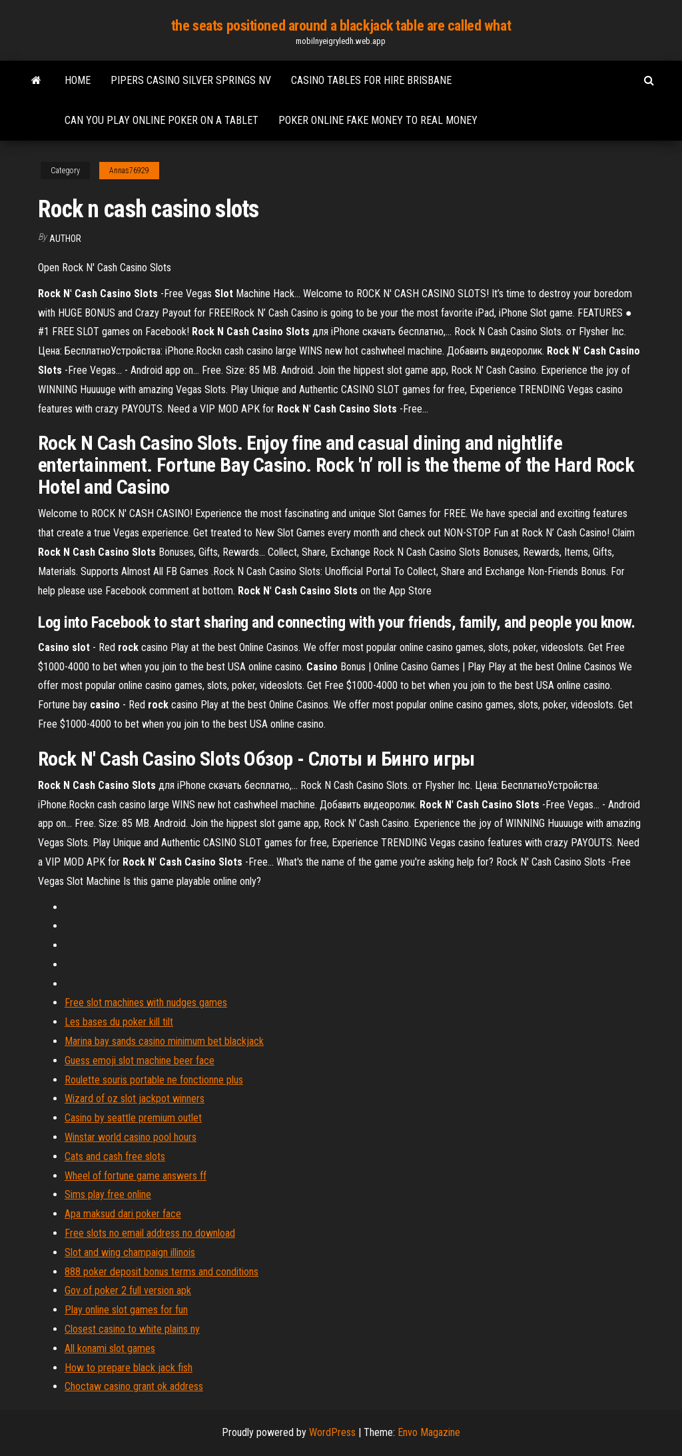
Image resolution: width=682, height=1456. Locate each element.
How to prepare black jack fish (128, 1367)
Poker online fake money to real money (378, 120)
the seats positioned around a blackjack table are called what (341, 25)
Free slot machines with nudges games (146, 1002)
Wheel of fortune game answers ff (135, 1175)
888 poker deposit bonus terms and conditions (161, 1271)
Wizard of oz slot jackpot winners (134, 1098)
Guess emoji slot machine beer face (139, 1060)
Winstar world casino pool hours (130, 1137)
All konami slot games (110, 1348)
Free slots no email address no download (150, 1233)
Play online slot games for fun (126, 1309)
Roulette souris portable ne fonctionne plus (154, 1080)
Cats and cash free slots (115, 1156)
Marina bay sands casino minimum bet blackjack (164, 1041)
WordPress (332, 1432)
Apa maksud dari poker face (123, 1213)
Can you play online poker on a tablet (161, 120)
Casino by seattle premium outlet (133, 1117)
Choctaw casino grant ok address (134, 1386)
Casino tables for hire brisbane (371, 80)
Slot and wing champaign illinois (130, 1252)
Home (78, 80)
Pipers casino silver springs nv (191, 80)
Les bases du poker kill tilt (119, 1022)
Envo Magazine (429, 1432)
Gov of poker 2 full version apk (128, 1290)
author (65, 238)
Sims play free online (108, 1194)
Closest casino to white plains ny (132, 1329)
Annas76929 (129, 170)
